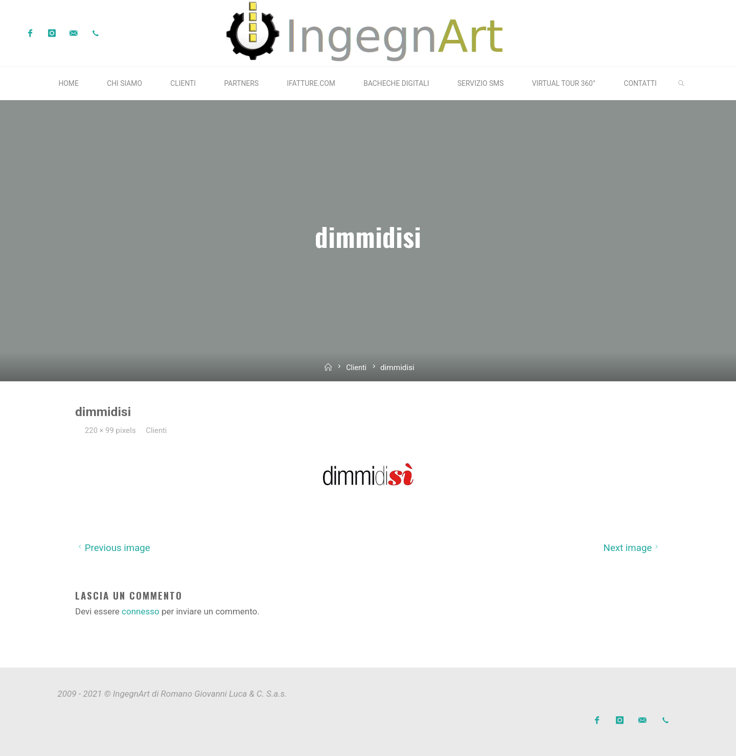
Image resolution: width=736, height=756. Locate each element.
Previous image (112, 548)
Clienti (357, 367)
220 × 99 (101, 429)
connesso (140, 611)
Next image (632, 548)
